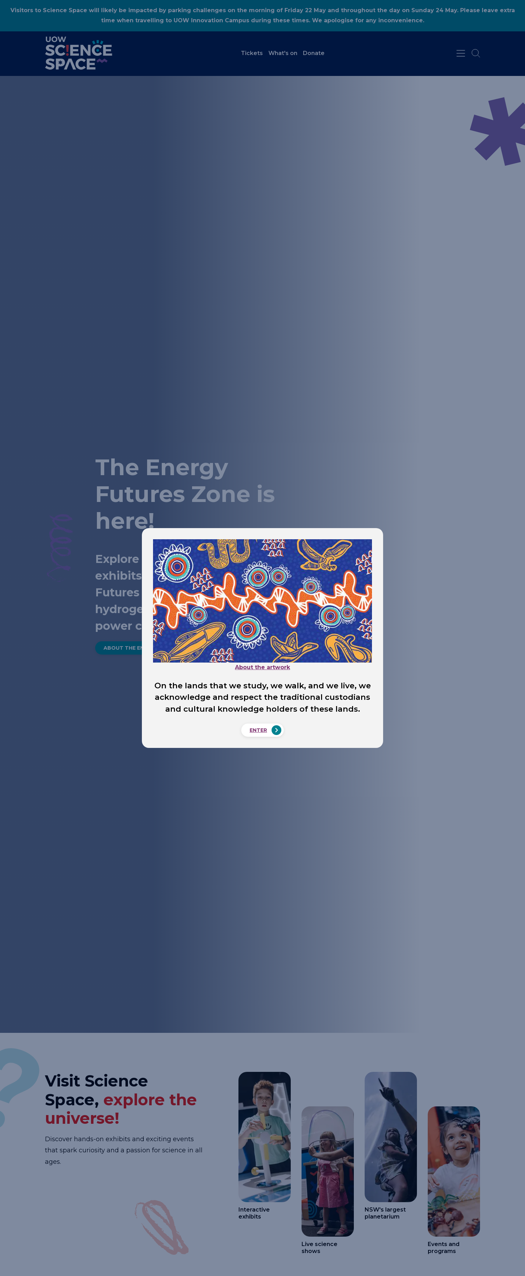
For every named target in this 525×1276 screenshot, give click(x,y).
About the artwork (262, 667)
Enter (258, 730)
